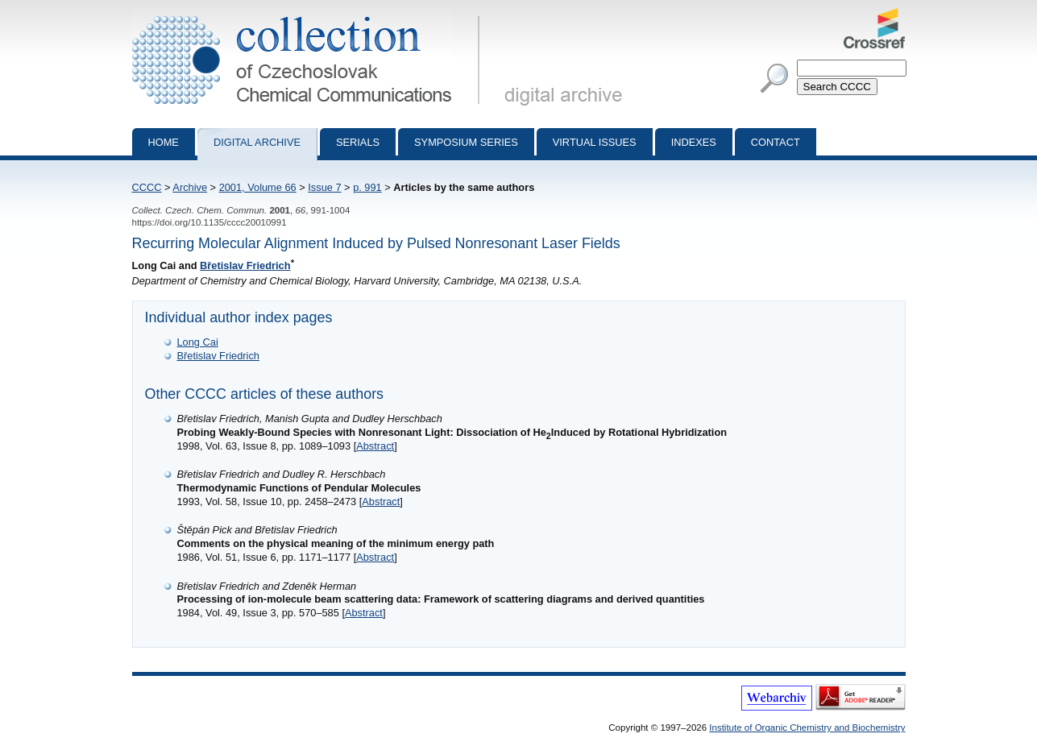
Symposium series (466, 142)
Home (163, 142)
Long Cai (197, 342)
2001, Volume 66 (258, 187)
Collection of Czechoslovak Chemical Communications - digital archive (309, 14)
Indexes (693, 142)
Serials (358, 142)
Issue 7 (324, 187)
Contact (775, 142)
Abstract (375, 446)
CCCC (147, 187)
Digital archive (257, 142)
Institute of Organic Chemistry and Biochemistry (807, 727)
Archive (189, 187)
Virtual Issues (595, 142)
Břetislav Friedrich (245, 265)
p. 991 (367, 187)
